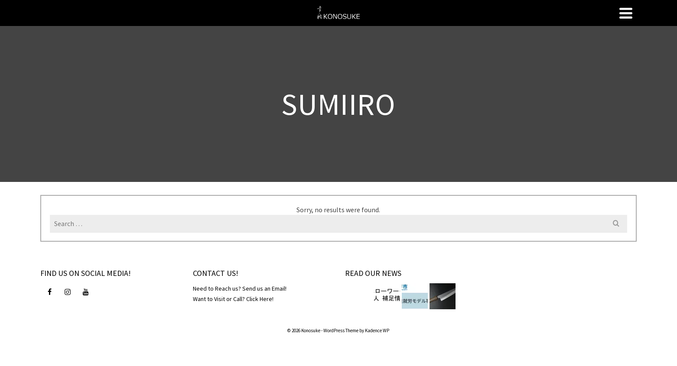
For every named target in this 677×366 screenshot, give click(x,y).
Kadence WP (377, 330)
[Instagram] (67, 291)
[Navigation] (626, 13)
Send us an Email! (264, 288)
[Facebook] (49, 291)
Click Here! (259, 299)
